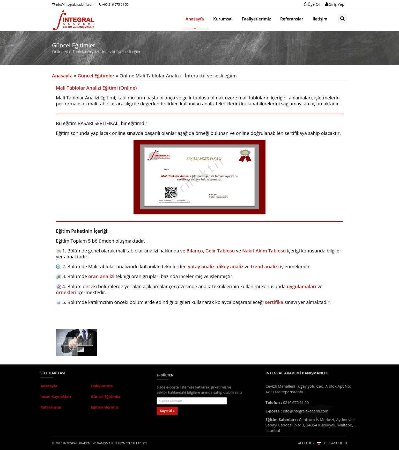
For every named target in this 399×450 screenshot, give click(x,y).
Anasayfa (62, 75)
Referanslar (13, 407)
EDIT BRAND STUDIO (334, 443)
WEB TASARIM (307, 443)
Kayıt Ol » (176, 407)
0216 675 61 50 (333, 402)
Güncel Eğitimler (96, 75)
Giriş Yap (334, 4)
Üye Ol (312, 4)
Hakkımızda (64, 385)
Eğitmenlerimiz (67, 407)
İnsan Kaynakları (18, 396)
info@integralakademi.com (73, 4)
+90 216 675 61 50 (114, 4)
